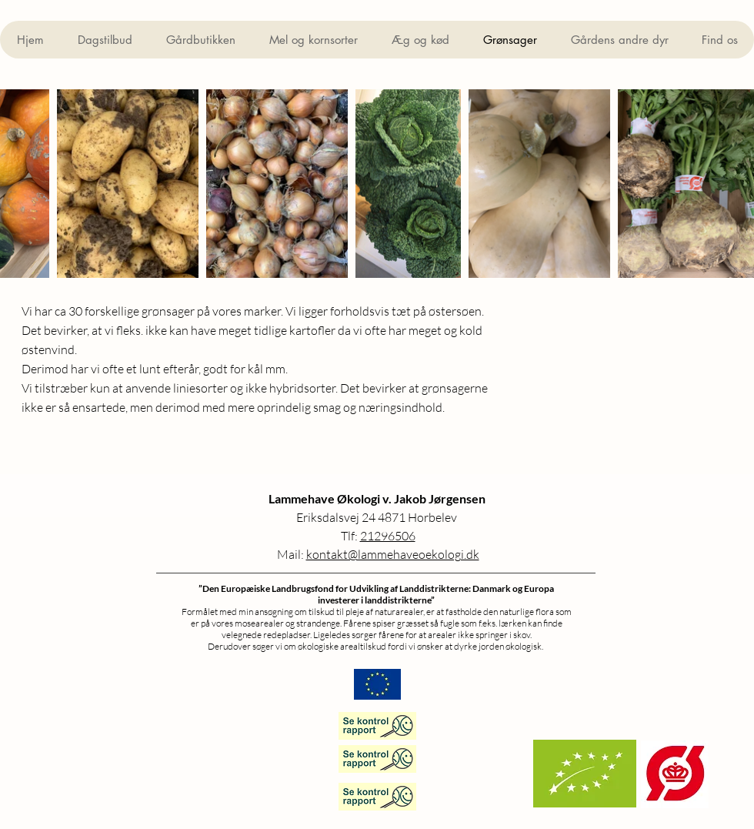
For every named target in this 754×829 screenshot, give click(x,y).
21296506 (387, 535)
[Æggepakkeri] (377, 796)
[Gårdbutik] (377, 726)
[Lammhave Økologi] (377, 759)
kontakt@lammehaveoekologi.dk (392, 554)
